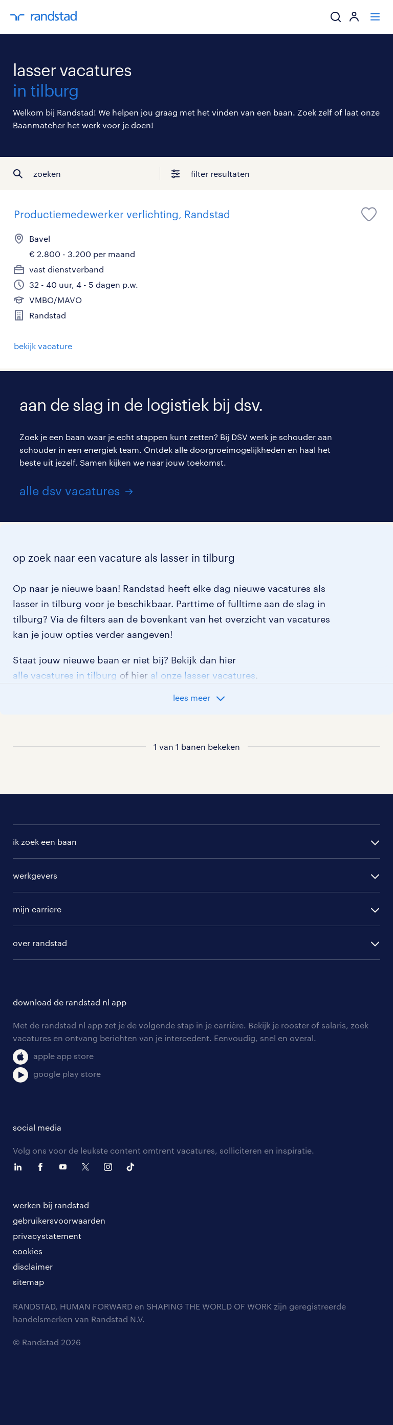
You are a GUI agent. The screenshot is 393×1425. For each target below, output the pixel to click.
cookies (27, 1251)
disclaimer (33, 1266)
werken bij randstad (51, 1205)
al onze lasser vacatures (202, 675)
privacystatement (47, 1235)
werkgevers (35, 875)
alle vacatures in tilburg (65, 675)
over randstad (40, 943)
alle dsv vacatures (69, 490)
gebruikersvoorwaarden (59, 1220)
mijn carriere (37, 909)
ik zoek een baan (45, 841)
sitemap (28, 1281)
